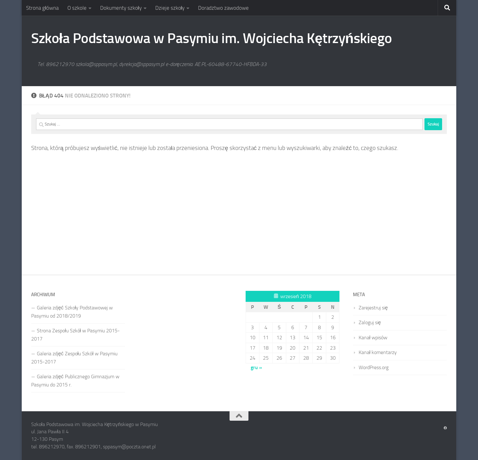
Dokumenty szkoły (121, 8)
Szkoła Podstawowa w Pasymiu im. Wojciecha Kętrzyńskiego (211, 38)
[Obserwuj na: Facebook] (445, 428)
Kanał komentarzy (378, 352)
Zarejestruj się (373, 308)
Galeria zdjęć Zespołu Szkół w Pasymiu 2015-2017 (74, 358)
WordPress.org (374, 367)
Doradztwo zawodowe (223, 8)
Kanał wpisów (373, 338)
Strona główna (42, 8)
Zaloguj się (370, 322)
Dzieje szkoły (170, 8)
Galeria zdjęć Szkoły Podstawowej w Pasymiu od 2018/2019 (72, 312)
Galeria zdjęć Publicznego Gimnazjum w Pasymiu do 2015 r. (75, 381)
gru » (256, 367)
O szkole (77, 8)
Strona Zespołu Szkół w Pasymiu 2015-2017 (75, 335)
